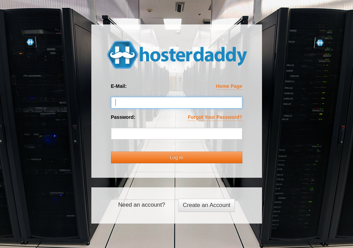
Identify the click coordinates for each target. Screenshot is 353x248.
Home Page (229, 86)
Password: (176, 117)
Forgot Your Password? (215, 117)
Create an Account (206, 205)
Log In (176, 157)
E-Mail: (176, 86)
